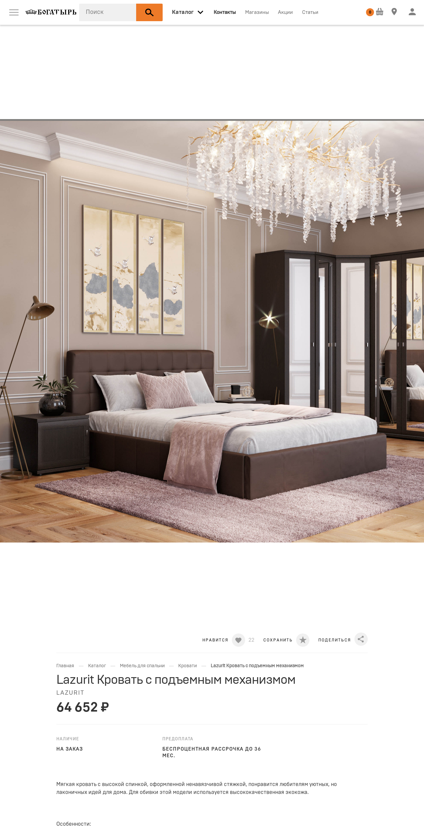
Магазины (257, 12)
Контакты (225, 12)
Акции (285, 12)
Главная (65, 666)
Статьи (310, 12)
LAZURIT (70, 693)
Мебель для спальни (142, 666)
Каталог (97, 666)
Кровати (187, 666)
